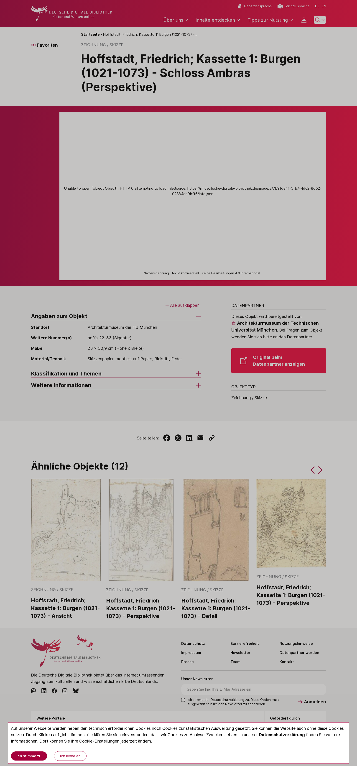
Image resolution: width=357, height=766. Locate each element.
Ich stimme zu (29, 756)
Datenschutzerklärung (282, 734)
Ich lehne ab (70, 756)
